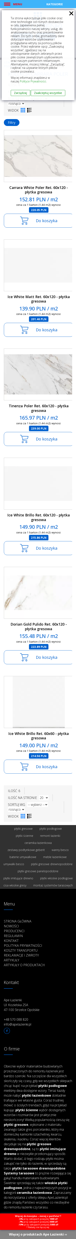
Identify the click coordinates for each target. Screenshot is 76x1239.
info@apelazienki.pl (17, 1024)
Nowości (11, 926)
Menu (17, 4)
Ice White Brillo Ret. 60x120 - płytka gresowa (38, 517)
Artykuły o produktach (24, 965)
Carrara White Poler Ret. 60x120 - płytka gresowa (38, 190)
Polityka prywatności (23, 945)
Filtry (11, 122)
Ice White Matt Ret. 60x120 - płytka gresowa (38, 299)
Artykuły (11, 960)
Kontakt (11, 940)
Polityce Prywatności (33, 81)
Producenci (14, 931)
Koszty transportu (20, 950)
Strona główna (17, 921)
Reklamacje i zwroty (21, 955)
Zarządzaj (20, 93)
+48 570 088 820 (16, 1019)
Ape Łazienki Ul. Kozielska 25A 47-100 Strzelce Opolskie (22, 1005)
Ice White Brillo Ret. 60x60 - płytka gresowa (38, 736)
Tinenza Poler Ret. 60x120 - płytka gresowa (39, 408)
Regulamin (13, 936)
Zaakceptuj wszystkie (48, 93)
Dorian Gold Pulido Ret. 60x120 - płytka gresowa (39, 626)
